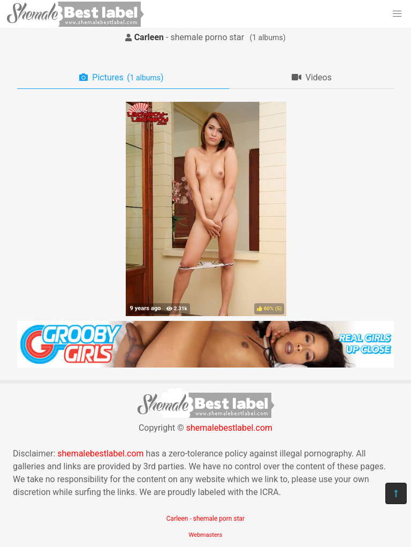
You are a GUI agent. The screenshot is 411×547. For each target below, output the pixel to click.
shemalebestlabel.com (229, 428)
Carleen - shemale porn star (205, 518)
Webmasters (206, 534)
